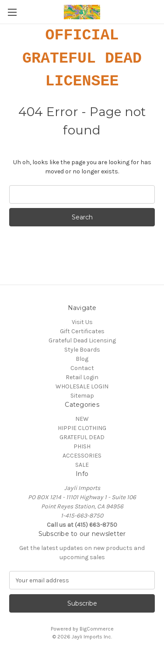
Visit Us (82, 322)
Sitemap (82, 395)
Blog (82, 359)
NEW (82, 419)
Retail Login (82, 377)
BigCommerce (97, 629)
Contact (82, 368)
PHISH (82, 446)
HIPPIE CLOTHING (82, 428)
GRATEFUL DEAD (82, 437)
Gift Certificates (82, 331)
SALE (82, 465)
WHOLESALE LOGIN (82, 386)
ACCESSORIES (82, 455)
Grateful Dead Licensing (82, 340)
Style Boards (82, 349)
